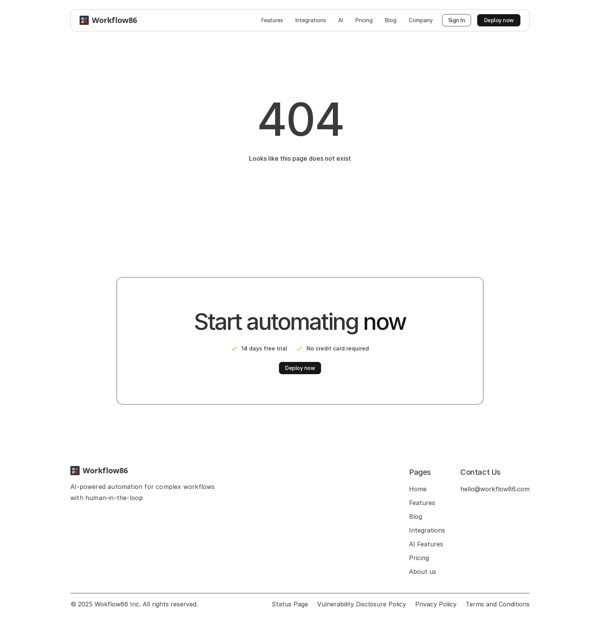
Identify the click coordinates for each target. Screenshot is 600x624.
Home (418, 489)
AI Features (426, 544)
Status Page (290, 604)
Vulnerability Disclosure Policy (361, 604)
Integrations (427, 530)
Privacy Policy (436, 604)
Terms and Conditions (498, 604)
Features (422, 503)
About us (422, 571)
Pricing (419, 558)
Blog (415, 516)
